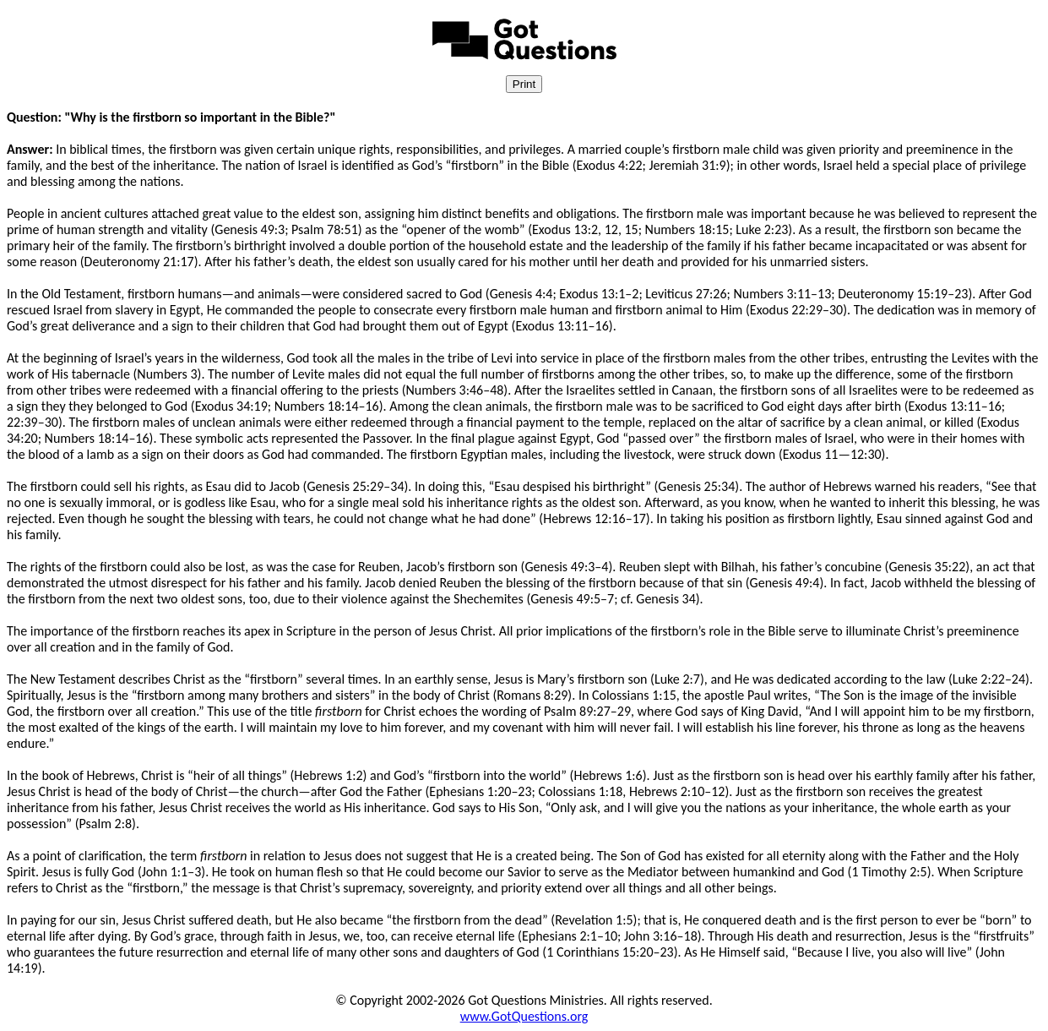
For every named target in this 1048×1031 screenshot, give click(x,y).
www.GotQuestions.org (524, 1016)
